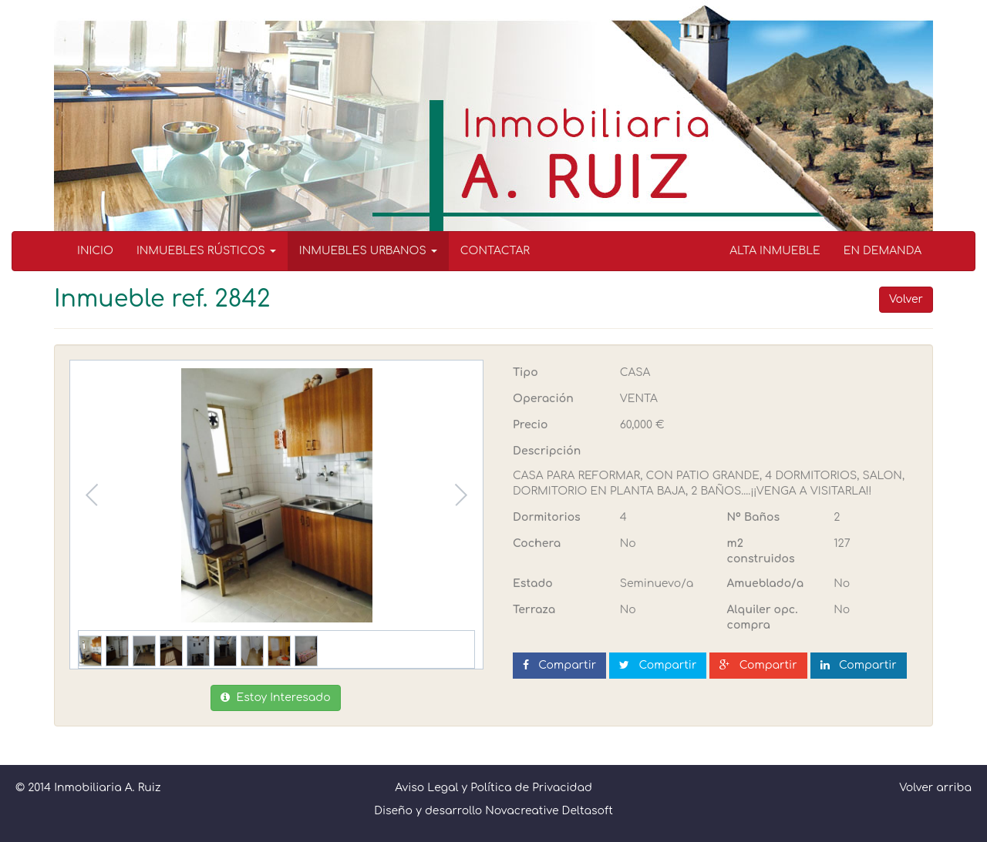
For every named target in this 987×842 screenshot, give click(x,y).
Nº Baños (753, 517)
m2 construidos (761, 551)
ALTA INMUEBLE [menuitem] (774, 251)
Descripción (547, 451)
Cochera (537, 543)
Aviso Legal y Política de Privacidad (493, 787)
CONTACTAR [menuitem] (495, 251)
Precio (530, 425)
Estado (533, 583)
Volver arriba (935, 787)
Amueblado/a (765, 583)
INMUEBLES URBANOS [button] (368, 251)
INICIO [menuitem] (95, 251)
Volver (906, 299)
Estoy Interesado (275, 697)
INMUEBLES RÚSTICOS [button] (206, 251)
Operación (543, 398)
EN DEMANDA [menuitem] (882, 251)
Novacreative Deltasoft (549, 811)
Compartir (559, 665)
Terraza (534, 610)
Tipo (525, 372)
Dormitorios (547, 517)
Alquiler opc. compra (762, 617)
